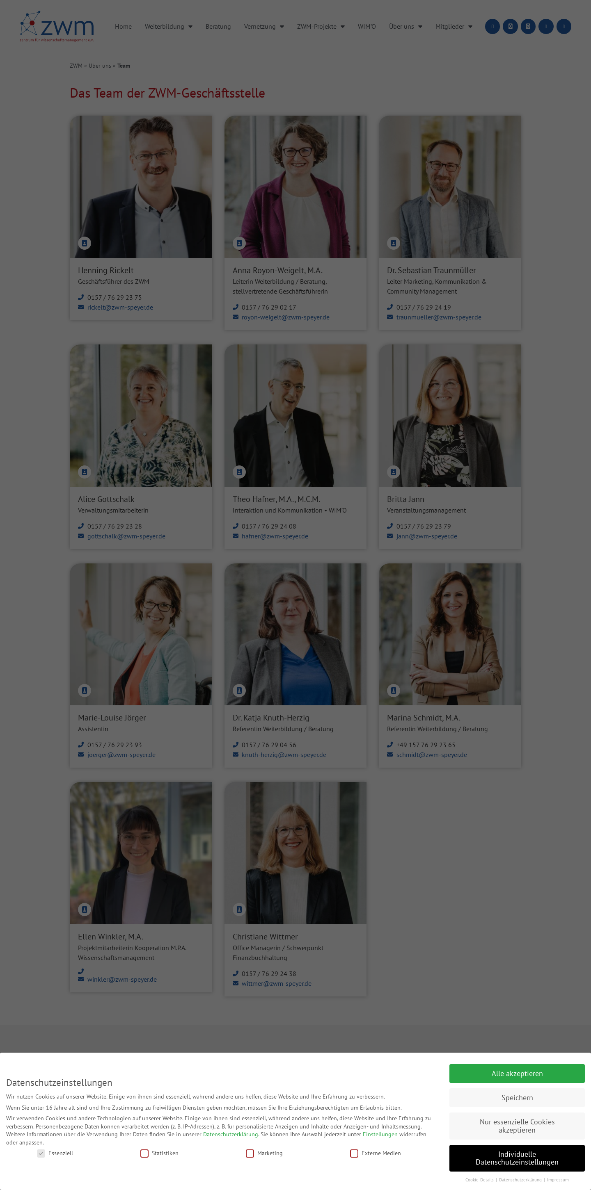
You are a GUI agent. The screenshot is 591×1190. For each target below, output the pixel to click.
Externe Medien (375, 1153)
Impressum (558, 1180)
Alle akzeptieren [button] (517, 1073)
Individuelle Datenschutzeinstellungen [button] (517, 1158)
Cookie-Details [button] (480, 1180)
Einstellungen (380, 1134)
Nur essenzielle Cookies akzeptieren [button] (517, 1126)
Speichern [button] (517, 1097)
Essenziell (55, 1153)
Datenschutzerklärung (230, 1134)
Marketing (264, 1153)
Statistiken (159, 1153)
